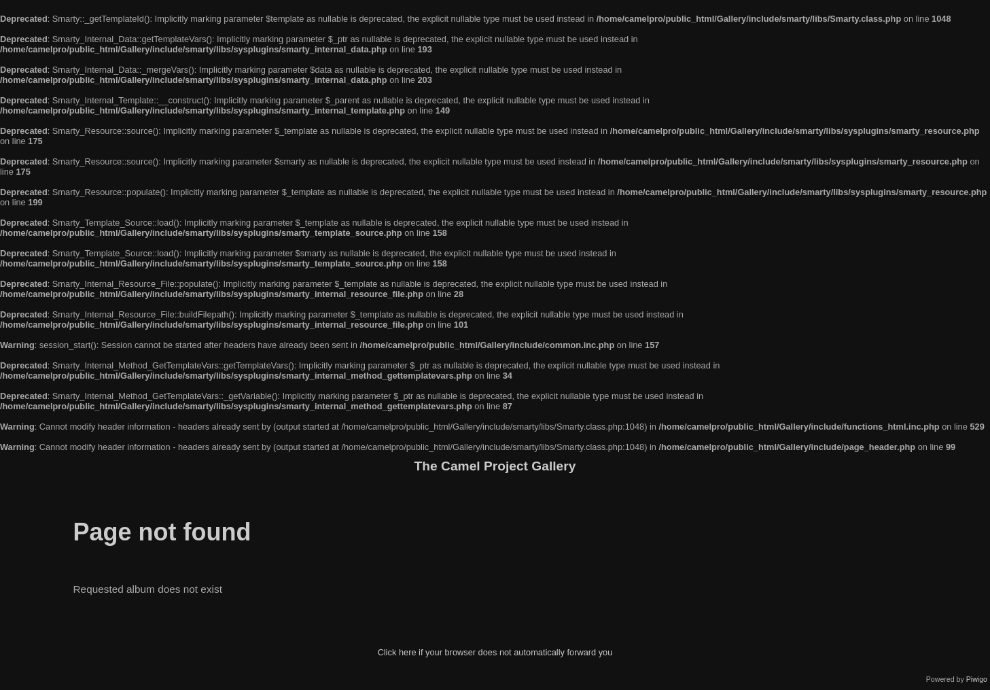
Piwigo (976, 679)
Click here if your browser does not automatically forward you (495, 652)
